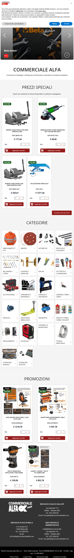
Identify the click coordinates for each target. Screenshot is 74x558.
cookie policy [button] (42, 11)
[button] (4, 30)
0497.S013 (39, 179)
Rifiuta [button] (54, 24)
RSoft (43, 555)
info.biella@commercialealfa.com (22, 526)
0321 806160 (54, 503)
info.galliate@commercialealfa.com (56, 505)
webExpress (37, 555)
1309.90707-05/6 (52, 125)
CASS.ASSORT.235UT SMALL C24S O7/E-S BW (17, 408)
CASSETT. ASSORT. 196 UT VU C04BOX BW (39, 462)
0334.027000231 (52, 413)
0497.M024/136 (17, 125)
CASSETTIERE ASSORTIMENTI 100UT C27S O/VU (52, 408)
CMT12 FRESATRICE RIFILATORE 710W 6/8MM (14, 462)
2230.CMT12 (14, 466)
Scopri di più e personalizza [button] (14, 24)
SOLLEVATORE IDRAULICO (39, 173)
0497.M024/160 (14, 179)
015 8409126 (23, 521)
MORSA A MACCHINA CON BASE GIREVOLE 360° (17, 120)
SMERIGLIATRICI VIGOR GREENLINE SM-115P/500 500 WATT (52, 120)
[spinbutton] (22, 134)
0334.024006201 (39, 466)
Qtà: (6, 134)
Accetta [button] (66, 24)
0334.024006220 (17, 413)
